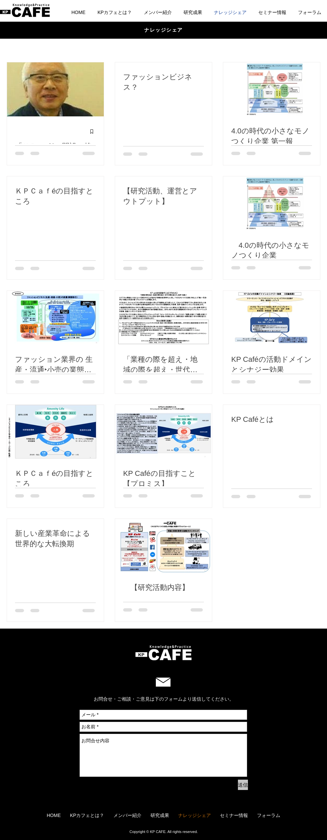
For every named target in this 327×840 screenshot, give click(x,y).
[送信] (243, 785)
